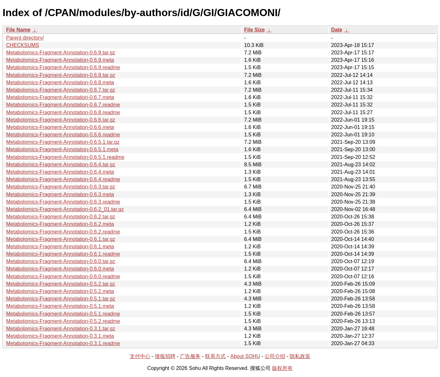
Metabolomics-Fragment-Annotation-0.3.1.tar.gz (60, 328)
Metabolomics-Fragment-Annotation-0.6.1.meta (60, 246)
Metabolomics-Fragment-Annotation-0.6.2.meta (60, 224)
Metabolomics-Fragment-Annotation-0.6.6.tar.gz (60, 120)
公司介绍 (275, 356)
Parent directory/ (25, 38)
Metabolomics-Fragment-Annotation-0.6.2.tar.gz (60, 216)
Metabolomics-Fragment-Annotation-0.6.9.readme (63, 67)
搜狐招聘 (165, 356)
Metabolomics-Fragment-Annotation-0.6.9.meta (60, 60)
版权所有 (282, 368)
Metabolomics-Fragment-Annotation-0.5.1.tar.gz (60, 298)
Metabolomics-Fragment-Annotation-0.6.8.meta (60, 82)
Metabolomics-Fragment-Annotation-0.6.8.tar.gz (60, 75)
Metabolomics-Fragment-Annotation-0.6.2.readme (63, 231)
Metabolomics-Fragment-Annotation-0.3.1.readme (63, 343)
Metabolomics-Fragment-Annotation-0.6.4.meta (60, 172)
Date (336, 29)
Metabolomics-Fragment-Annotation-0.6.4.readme (63, 179)
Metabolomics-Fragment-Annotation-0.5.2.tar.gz (60, 284)
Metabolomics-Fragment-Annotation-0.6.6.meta (60, 127)
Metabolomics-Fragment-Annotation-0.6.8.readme (63, 112)
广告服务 (190, 356)
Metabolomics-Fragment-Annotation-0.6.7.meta (60, 97)
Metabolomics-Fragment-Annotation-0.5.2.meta (60, 291)
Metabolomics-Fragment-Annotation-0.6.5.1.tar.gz (62, 142)
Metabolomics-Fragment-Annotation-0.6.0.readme (63, 276)
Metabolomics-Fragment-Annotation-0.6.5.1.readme (65, 157)
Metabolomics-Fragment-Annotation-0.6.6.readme (63, 134)
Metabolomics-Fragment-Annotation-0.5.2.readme (63, 321)
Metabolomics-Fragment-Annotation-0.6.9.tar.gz (60, 52)
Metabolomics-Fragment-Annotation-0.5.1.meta (60, 306)
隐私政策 (300, 356)
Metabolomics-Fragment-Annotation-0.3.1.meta (60, 336)
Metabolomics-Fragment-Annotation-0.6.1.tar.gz (60, 239)
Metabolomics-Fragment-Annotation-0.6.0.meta (60, 268)
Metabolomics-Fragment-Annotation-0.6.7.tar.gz (60, 90)
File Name (18, 29)
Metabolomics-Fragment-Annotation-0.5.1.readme (63, 314)
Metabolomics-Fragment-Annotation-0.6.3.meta (60, 194)
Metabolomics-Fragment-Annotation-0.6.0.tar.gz (60, 261)
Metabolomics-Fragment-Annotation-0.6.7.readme (63, 104)
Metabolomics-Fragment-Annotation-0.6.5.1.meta (62, 149)
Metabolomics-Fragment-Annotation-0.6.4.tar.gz (60, 164)
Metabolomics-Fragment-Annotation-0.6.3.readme (63, 202)
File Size (254, 29)
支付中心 (140, 356)
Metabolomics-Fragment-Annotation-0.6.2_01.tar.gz (65, 209)
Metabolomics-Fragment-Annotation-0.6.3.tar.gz (60, 186)
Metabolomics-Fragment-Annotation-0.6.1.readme (63, 254)
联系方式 (215, 356)
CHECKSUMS (22, 45)
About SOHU (245, 356)
